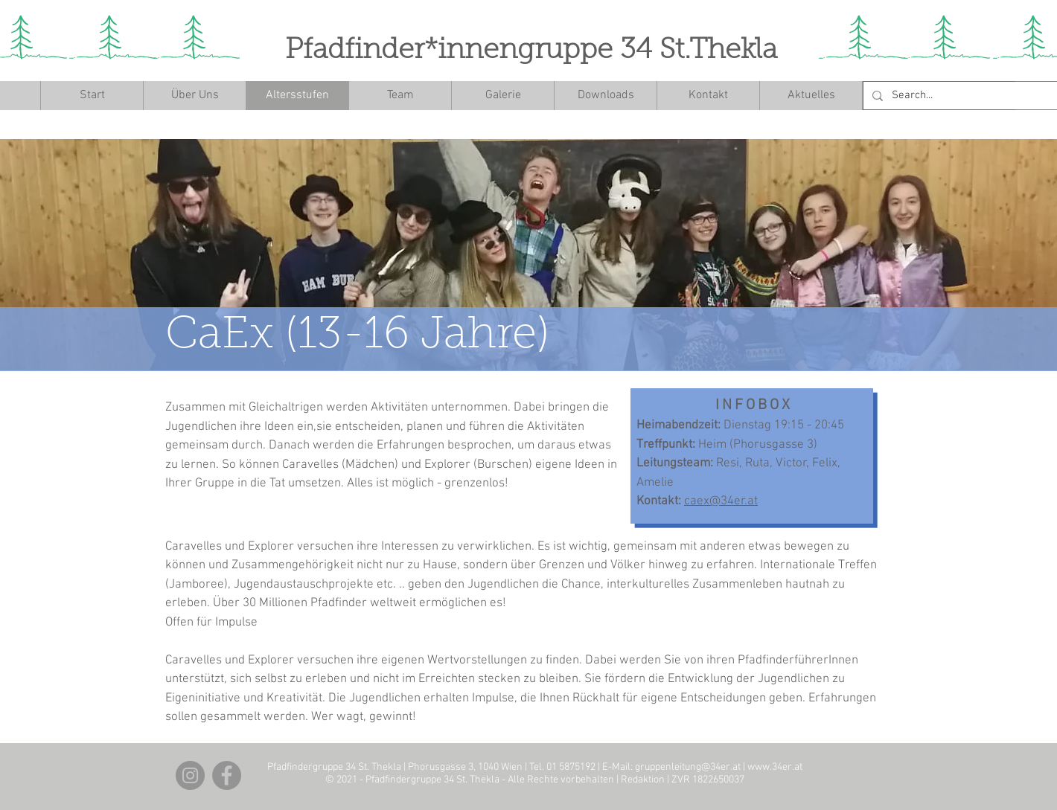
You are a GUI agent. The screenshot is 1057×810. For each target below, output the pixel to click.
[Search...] (970, 95)
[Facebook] (226, 775)
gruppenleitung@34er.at (688, 767)
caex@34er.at (721, 501)
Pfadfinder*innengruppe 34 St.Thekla (531, 51)
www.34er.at (774, 767)
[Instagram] (190, 775)
